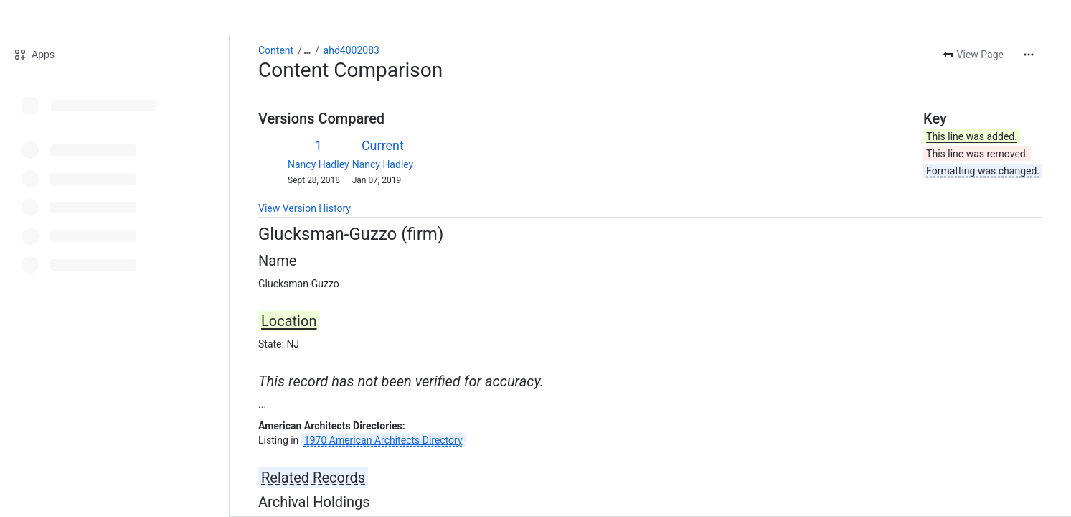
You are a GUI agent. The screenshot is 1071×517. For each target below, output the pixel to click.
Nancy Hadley (318, 164)
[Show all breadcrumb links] (307, 50)
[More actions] (1028, 54)
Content (275, 50)
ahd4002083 (351, 50)
